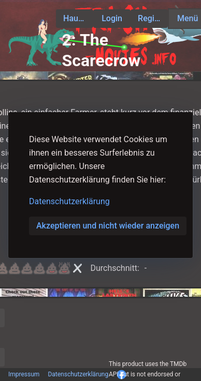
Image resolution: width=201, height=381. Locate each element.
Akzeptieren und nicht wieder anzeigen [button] (107, 226)
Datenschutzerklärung (69, 201)
